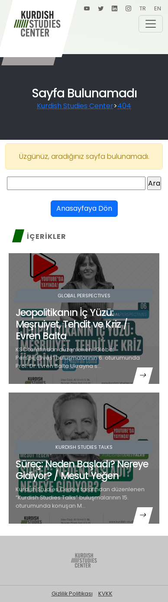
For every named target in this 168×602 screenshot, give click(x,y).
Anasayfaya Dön (84, 208)
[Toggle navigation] (151, 23)
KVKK (105, 593)
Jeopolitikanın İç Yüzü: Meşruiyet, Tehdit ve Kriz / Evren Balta (72, 324)
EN (157, 8)
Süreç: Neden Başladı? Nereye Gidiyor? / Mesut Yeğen (82, 470)
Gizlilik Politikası (72, 593)
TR (142, 8)
